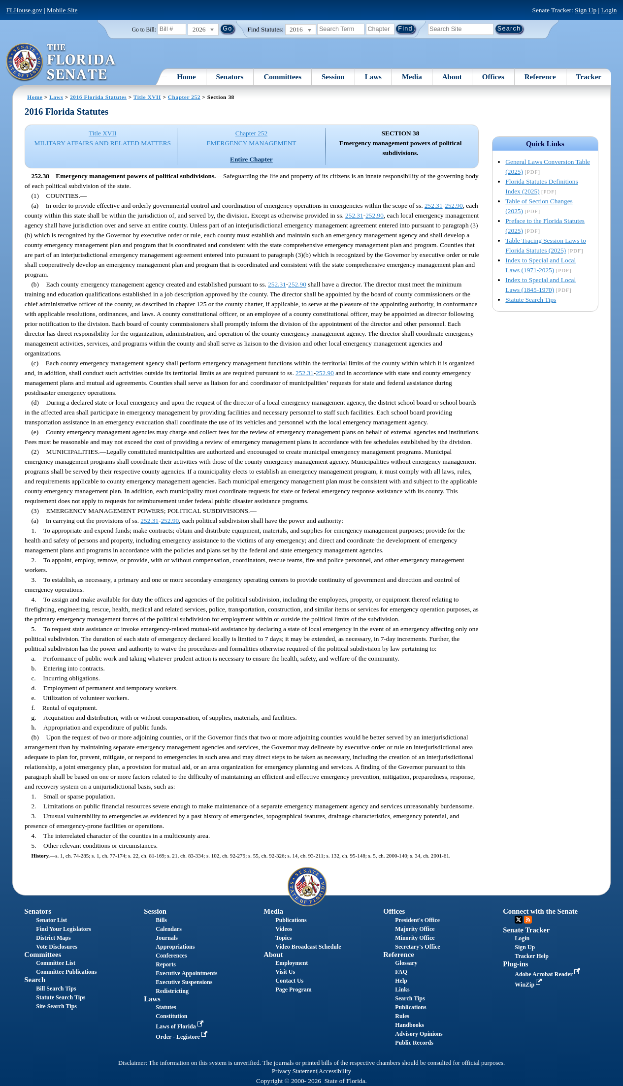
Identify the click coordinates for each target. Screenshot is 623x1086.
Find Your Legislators (63, 929)
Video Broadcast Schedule (308, 946)
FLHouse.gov (24, 10)
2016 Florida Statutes (98, 97)
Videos (283, 929)
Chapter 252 (184, 97)
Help (401, 980)
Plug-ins (515, 964)
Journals (167, 937)
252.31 (434, 205)
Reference (540, 77)
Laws (373, 77)
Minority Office (414, 937)
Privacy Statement (294, 1071)
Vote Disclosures (56, 946)
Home (186, 77)
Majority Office (414, 929)
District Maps (53, 937)
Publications (290, 920)
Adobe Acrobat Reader (548, 974)
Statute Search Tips (530, 299)
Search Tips (410, 998)
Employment (291, 962)
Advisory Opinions (418, 1033)
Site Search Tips (56, 1006)
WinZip (529, 984)
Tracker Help (532, 956)
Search (34, 980)
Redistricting (172, 991)
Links (402, 989)
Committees (282, 77)
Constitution (171, 1016)
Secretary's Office (417, 946)
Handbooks (409, 1025)
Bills (161, 920)
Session (333, 77)
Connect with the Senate (540, 911)
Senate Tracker (526, 930)
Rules (402, 1016)
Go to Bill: (144, 29)
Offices (493, 77)
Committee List (55, 962)
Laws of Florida (180, 1026)
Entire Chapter (251, 159)
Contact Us (289, 980)
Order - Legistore (182, 1036)
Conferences (171, 955)
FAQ (401, 971)
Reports (166, 964)
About (452, 77)
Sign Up (585, 10)
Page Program (293, 989)
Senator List (51, 920)
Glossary (406, 962)
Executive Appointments (186, 973)
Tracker (588, 77)
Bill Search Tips (56, 988)
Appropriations (175, 946)
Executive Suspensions (184, 982)
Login (609, 10)
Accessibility (335, 1071)
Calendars (169, 929)
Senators (230, 77)
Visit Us (285, 971)
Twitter (519, 920)
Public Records (414, 1042)
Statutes (166, 1007)
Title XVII (147, 97)
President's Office (417, 920)
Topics (283, 937)
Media (412, 77)
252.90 (454, 205)
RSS (528, 920)
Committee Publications (66, 971)
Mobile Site (62, 10)
